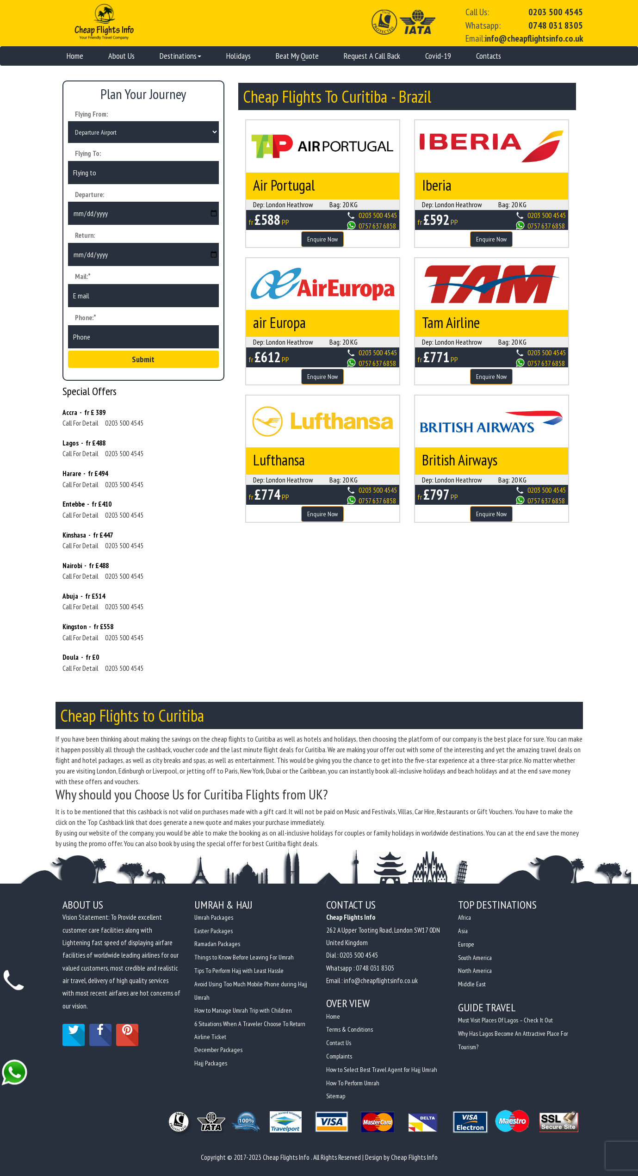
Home (75, 55)
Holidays (238, 55)
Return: (85, 236)
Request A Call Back (372, 55)
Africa (464, 919)
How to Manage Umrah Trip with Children (243, 1009)
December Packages (218, 1048)
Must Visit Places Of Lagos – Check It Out (506, 1019)
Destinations (180, 55)
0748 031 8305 (555, 25)
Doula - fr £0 (80, 658)
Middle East (472, 983)
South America (475, 957)
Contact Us (338, 1043)
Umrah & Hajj (223, 905)
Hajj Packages (210, 1061)
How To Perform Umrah (352, 1082)
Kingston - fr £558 (87, 628)
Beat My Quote (297, 55)
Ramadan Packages (217, 945)
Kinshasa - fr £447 (87, 536)
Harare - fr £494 (85, 474)
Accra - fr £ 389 (83, 413)
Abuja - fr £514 (83, 597)
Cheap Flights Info (414, 1155)
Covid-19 (438, 55)
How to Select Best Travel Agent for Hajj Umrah (381, 1069)
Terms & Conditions (349, 1030)
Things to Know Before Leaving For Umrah (244, 957)
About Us (121, 55)
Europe (466, 945)
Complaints (339, 1056)
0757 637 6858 (377, 225)
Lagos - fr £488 (83, 443)
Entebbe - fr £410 (86, 505)
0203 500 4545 (555, 12)
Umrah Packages (213, 919)
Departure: (89, 195)
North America (475, 970)
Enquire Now (322, 239)
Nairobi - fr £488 (85, 566)
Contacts (488, 55)
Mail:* (83, 277)
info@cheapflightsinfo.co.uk (534, 38)
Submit (143, 360)
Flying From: (91, 113)
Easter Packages (213, 932)
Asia (463, 932)
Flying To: (88, 154)
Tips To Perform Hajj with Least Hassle (239, 970)
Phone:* (85, 318)
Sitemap (335, 1095)
